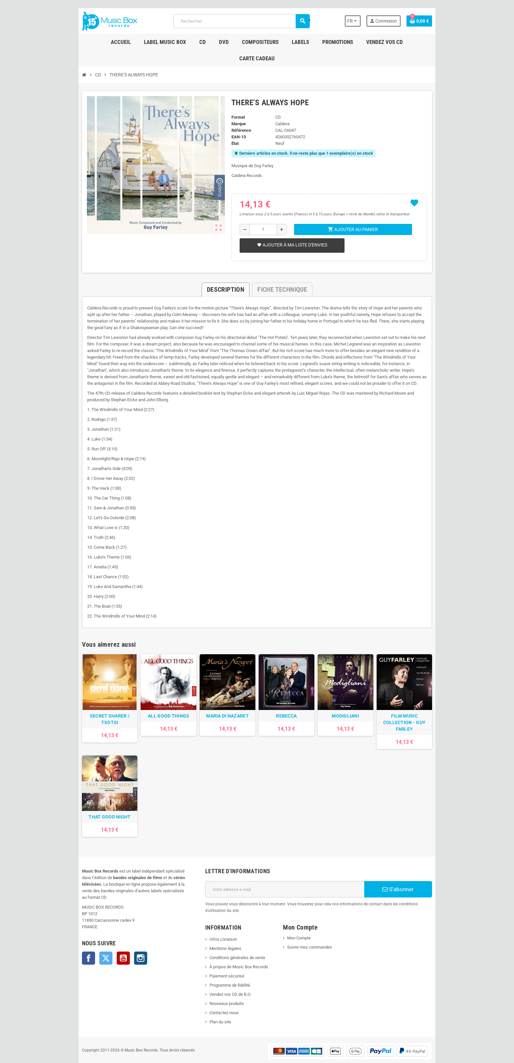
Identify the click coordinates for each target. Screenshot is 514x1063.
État (232, 127)
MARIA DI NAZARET (224, 705)
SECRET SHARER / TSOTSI (94, 705)
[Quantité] (261, 213)
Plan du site (214, 1004)
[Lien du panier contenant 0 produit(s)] (437, 21)
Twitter (87, 940)
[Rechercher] (241, 21)
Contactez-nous (217, 995)
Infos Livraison (217, 921)
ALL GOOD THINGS (159, 705)
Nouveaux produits (220, 986)
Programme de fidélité (223, 967)
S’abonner (412, 878)
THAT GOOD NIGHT (94, 806)
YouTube (104, 940)
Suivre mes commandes (311, 929)
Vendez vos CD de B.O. (224, 976)
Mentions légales (219, 931)
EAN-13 (235, 120)
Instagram (122, 940)
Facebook (70, 940)
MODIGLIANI (354, 705)
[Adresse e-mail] (287, 878)
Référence (238, 113)
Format (235, 100)
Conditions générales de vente (231, 940)
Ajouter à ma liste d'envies (290, 228)
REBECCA (289, 705)
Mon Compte (301, 920)
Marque (235, 107)
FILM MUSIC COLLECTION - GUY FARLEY (419, 709)
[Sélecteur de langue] (369, 21)
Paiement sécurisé (220, 958)
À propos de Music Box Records (232, 949)
